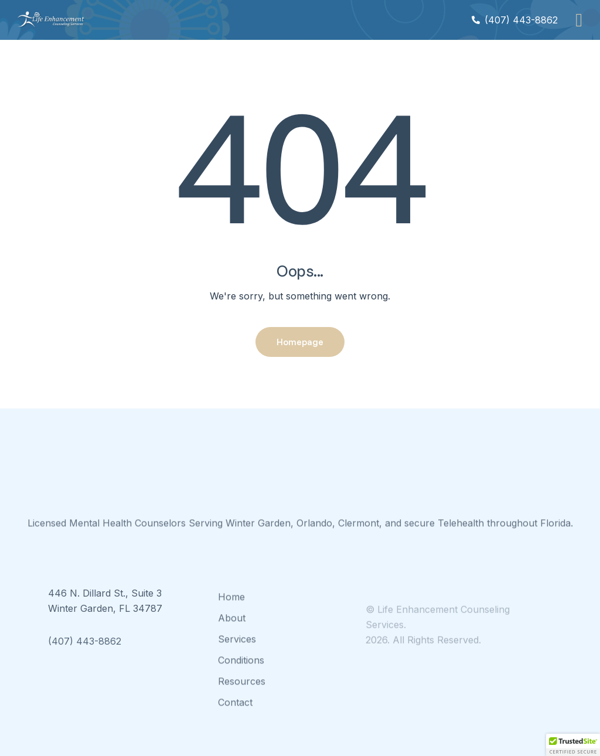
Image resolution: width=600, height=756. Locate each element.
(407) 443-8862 (84, 653)
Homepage (300, 342)
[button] (578, 19)
